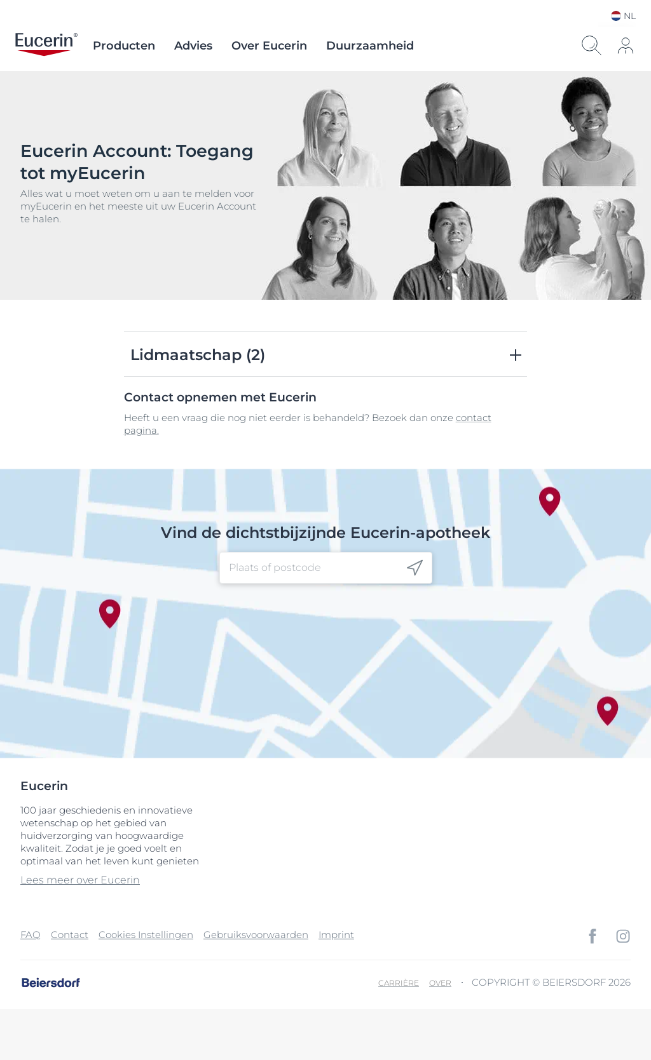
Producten (124, 46)
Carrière (398, 983)
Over (440, 983)
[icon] (625, 46)
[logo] (46, 45)
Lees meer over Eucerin (80, 880)
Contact (69, 935)
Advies (193, 46)
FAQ (30, 935)
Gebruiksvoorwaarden (255, 935)
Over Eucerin (269, 46)
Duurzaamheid (370, 46)
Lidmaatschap (197, 355)
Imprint (336, 935)
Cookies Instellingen (146, 935)
